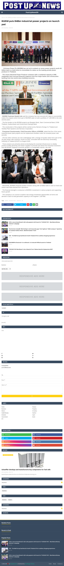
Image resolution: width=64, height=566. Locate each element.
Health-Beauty (5, 413)
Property (34, 409)
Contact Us (59, 563)
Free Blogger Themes (29, 563)
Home (3, 407)
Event (33, 417)
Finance (34, 407)
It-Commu (34, 411)
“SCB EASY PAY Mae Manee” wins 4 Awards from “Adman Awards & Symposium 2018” (31, 249)
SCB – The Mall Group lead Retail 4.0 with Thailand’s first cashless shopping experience (32, 235)
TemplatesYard (13, 563)
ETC (2, 419)
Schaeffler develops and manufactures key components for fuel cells (26, 470)
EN (6, 17)
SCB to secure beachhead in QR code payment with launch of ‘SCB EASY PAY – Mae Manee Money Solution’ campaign (34, 222)
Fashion (34, 413)
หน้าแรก (3, 17)
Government (5, 417)
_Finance (34, 265)
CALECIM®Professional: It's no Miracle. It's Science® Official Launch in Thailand (30, 242)
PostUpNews (5, 28)
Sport (33, 415)
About (54, 563)
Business (19, 200)
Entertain (4, 415)
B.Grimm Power (12, 200)
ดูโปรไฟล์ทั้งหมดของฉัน (6, 367)
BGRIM (6, 200)
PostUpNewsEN (32, 12)
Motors (3, 411)
